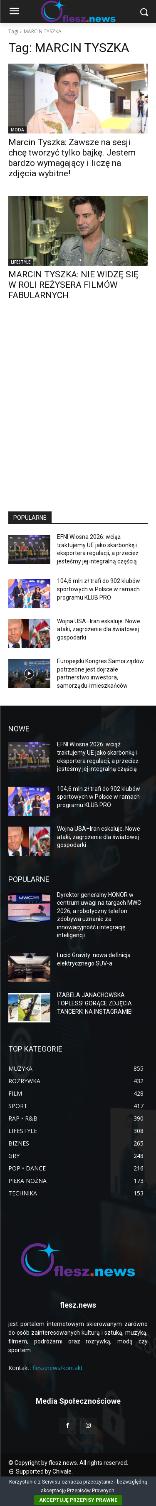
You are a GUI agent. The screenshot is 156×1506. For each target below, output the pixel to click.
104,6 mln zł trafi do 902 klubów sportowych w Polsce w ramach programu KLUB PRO (98, 589)
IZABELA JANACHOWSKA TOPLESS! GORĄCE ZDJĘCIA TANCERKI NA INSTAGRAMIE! (95, 1003)
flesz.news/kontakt (57, 1368)
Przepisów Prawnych (90, 1491)
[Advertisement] (78, 413)
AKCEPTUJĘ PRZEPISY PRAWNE (78, 1500)
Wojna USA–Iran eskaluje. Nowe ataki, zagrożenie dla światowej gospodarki (98, 629)
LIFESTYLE (20, 262)
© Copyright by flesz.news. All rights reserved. (68, 1462)
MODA (17, 130)
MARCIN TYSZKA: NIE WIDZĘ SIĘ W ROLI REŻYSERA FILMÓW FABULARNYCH (73, 284)
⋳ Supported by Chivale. (40, 1471)
